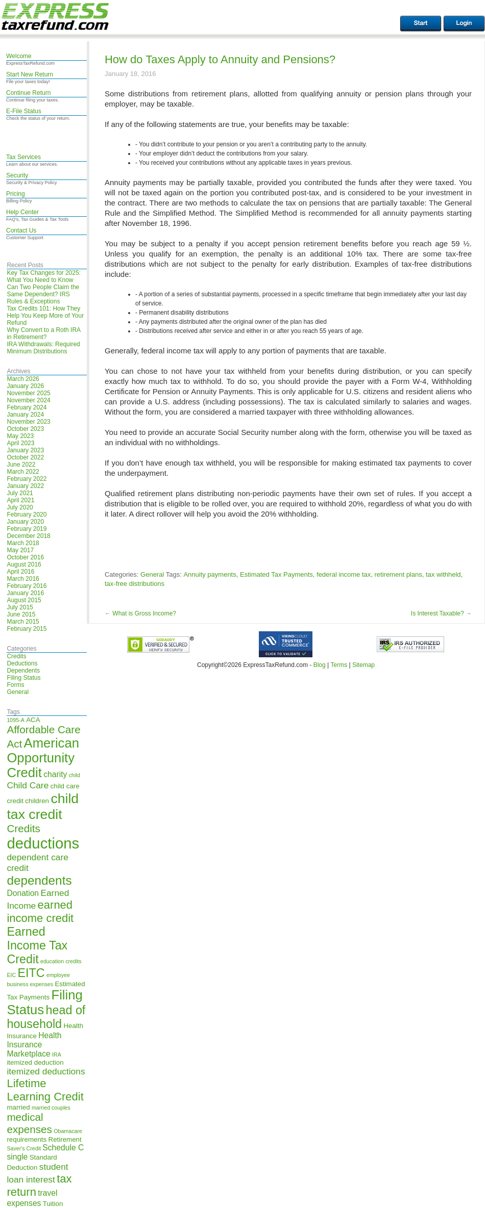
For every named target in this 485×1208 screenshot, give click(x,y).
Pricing (15, 193)
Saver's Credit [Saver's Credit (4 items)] (24, 1148)
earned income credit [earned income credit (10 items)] (40, 911)
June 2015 (21, 614)
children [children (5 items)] (37, 801)
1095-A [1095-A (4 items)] (15, 720)
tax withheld (443, 574)
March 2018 (23, 543)
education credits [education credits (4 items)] (61, 961)
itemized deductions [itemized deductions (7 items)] (46, 1071)
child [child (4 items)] (74, 775)
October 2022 (25, 457)
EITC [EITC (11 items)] (31, 973)
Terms (338, 665)
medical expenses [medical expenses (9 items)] (29, 1123)
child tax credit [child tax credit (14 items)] (43, 806)
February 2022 (26, 478)
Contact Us (21, 230)
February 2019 (26, 528)
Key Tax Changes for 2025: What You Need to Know (44, 276)
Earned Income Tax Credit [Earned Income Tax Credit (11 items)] (37, 945)
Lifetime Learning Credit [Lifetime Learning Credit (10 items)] (45, 1090)
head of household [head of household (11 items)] (46, 1017)
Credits (16, 656)
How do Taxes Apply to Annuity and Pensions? (220, 59)
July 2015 (20, 607)
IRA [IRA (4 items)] (56, 1054)
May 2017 (20, 550)
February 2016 (26, 585)
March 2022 (23, 471)
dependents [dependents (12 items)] (39, 880)
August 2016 (24, 564)
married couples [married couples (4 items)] (51, 1107)
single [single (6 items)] (17, 1156)
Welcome (19, 56)
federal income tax (344, 574)
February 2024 (26, 407)
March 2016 (23, 578)
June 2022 (21, 464)
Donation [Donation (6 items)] (23, 893)
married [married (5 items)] (18, 1107)
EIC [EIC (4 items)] (11, 975)
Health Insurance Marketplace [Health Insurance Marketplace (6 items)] (34, 1044)
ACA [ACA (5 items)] (33, 720)
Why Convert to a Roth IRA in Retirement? (43, 333)
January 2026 (25, 386)
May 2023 (20, 436)
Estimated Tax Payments (276, 574)
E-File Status (23, 111)
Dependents (23, 670)
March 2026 (23, 378)
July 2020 (20, 507)
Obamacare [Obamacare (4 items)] (68, 1131)
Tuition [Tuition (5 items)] (53, 1203)
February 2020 (26, 514)
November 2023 (28, 421)
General (18, 692)
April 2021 (20, 500)
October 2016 (25, 557)
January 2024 (25, 414)
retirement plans (398, 574)
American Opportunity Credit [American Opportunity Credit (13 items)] (43, 758)
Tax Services (23, 157)
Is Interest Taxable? (441, 613)
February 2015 (26, 628)
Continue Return (28, 92)
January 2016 (25, 593)
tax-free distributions (134, 583)
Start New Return (29, 74)
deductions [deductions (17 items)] (43, 843)
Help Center (22, 212)
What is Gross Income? (140, 613)
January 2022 (25, 486)
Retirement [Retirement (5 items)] (65, 1139)
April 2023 (20, 443)
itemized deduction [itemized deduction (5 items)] (35, 1062)
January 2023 (25, 450)
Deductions (22, 663)
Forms (15, 684)
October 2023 (25, 428)
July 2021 (20, 493)
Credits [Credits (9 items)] (23, 828)
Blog (319, 665)
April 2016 (20, 571)
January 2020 (25, 521)
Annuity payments (209, 574)
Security (17, 175)
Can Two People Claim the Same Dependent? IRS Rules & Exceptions (43, 294)
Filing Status (23, 677)
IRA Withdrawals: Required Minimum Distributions (43, 348)
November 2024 (28, 400)
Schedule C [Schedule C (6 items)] (63, 1147)
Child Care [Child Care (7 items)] (27, 785)
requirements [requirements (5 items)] (26, 1139)
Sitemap (363, 665)
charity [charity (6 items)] (55, 774)
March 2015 (23, 621)
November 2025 (28, 393)
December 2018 (28, 535)
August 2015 (24, 600)
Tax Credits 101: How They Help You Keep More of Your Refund (45, 315)
